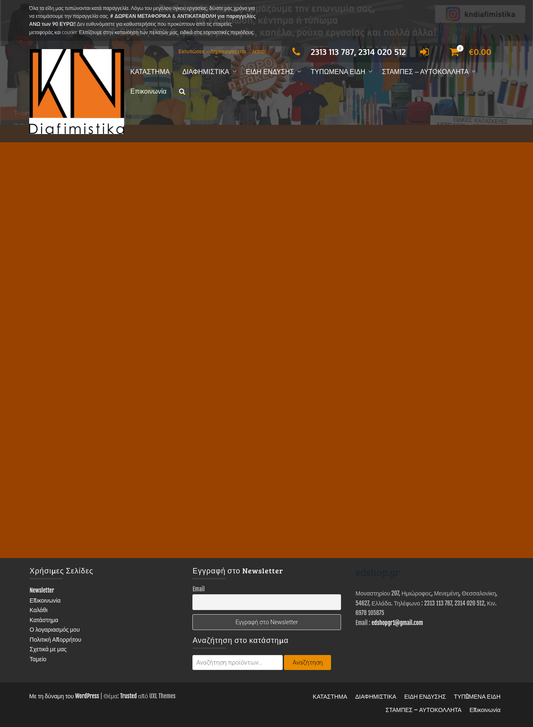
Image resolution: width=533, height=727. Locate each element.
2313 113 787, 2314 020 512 (347, 51)
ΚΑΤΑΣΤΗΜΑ (150, 71)
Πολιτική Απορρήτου (55, 639)
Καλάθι (38, 609)
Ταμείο (38, 658)
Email (198, 589)
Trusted (128, 696)
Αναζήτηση (307, 662)
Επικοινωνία (148, 91)
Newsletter (42, 590)
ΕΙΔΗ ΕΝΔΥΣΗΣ (270, 71)
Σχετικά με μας (48, 649)
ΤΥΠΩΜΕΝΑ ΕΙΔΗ (338, 71)
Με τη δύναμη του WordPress (64, 696)
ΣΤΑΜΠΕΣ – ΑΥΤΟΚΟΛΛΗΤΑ (425, 71)
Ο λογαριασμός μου (55, 629)
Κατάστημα (44, 619)
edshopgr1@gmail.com (397, 622)
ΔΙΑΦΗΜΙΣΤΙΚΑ (205, 71)
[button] (182, 92)
